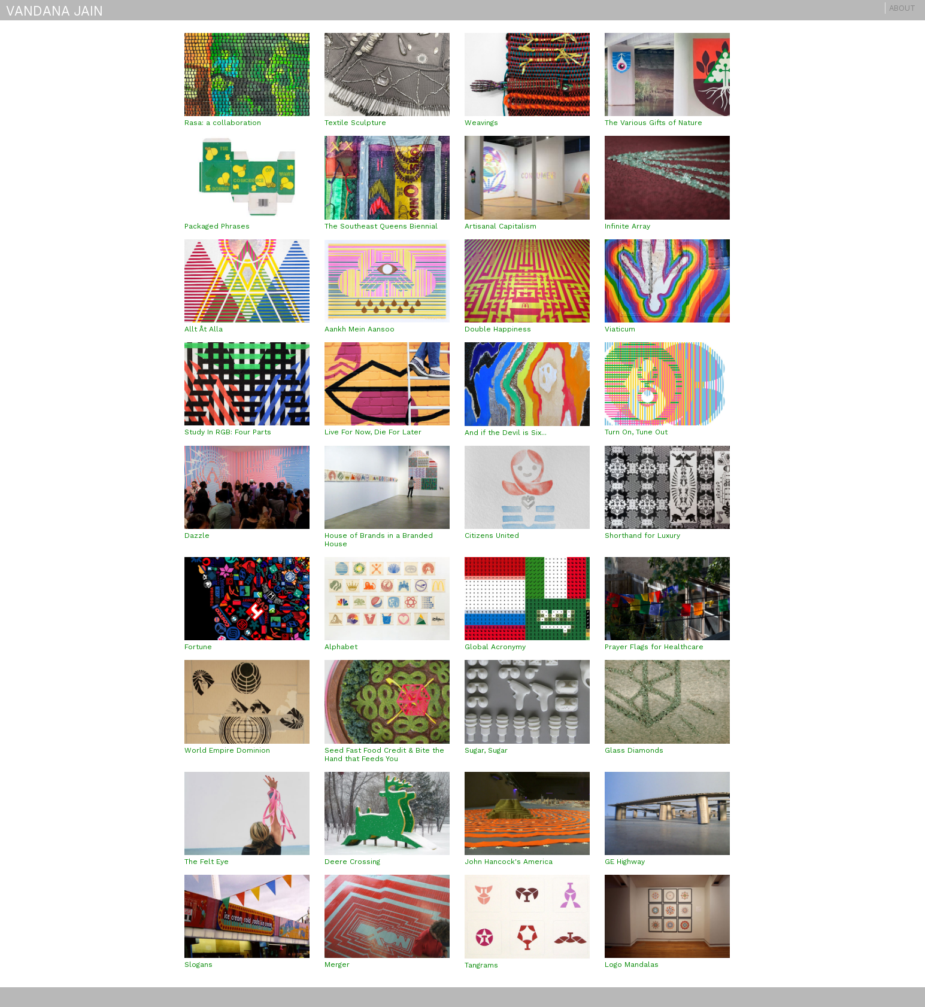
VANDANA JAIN (54, 11)
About (902, 8)
